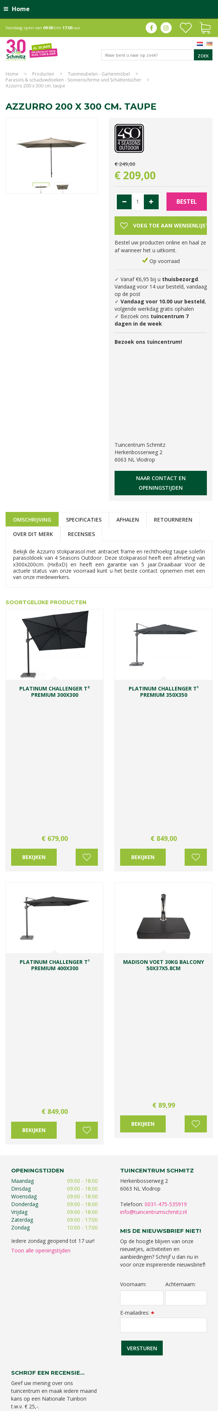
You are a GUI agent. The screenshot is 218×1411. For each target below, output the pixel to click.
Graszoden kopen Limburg (105, 1377)
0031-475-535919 (166, 936)
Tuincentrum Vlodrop (161, 1362)
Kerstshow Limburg (99, 1369)
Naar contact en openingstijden (161, 483)
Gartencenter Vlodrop (53, 1369)
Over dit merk (33, 534)
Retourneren (173, 519)
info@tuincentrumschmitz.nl (153, 944)
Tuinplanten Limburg (114, 1362)
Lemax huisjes (171, 1369)
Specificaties (84, 519)
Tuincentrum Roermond (108, 1384)
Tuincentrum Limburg (61, 1354)
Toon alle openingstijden (40, 982)
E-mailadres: (137, 1045)
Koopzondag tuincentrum (114, 1354)
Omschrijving (32, 519)
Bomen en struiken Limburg (61, 1362)
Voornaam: (133, 1017)
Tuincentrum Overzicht (188, 1403)
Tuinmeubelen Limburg (160, 1377)
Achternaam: (180, 1017)
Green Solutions (144, 1403)
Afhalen (127, 519)
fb (151, 27)
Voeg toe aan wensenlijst (87, 723)
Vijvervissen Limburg (53, 1377)
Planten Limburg (160, 1354)
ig (166, 27)
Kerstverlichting (138, 1369)
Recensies (81, 534)
